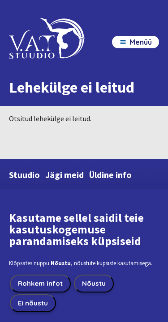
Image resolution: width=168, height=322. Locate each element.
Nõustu (94, 285)
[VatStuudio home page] (47, 46)
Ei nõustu (33, 305)
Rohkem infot (40, 285)
